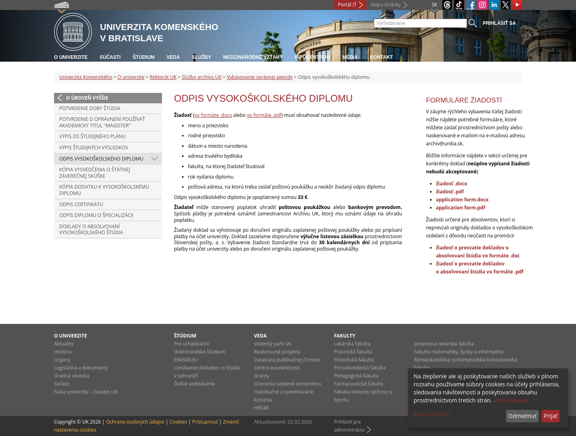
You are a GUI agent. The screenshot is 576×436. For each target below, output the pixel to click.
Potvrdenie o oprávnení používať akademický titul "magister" (102, 122)
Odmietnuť (522, 416)
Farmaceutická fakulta (358, 383)
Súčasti (110, 57)
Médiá (350, 57)
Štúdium (144, 57)
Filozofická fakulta (354, 359)
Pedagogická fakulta (356, 375)
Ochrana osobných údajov (135, 421)
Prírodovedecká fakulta (360, 367)
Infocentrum (312, 57)
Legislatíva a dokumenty (81, 367)
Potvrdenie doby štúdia (89, 108)
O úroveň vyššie (87, 97)
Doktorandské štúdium (199, 351)
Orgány (62, 359)
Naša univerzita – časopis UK (86, 391)
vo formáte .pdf (264, 115)
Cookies (178, 421)
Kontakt (381, 57)
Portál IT (347, 4)
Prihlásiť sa (499, 23)
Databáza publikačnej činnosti (287, 359)
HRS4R (261, 407)
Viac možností (432, 414)
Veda (173, 57)
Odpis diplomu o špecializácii (96, 215)
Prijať (550, 416)
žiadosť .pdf (450, 191)
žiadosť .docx (451, 183)
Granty (261, 375)
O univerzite (71, 57)
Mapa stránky (385, 4)
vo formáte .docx (213, 115)
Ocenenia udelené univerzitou (287, 383)
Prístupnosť (205, 421)
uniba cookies (511, 400)
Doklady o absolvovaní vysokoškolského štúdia (91, 229)
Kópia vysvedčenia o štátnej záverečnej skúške (94, 172)
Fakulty (344, 335)
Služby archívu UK (201, 77)
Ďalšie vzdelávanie (194, 383)
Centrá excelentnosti (277, 367)
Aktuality (64, 343)
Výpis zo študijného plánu (92, 136)
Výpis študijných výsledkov (93, 147)
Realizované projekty (277, 351)
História (63, 351)
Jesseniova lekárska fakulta (444, 343)
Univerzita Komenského (85, 77)
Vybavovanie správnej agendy (260, 77)
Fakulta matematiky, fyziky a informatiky (459, 351)
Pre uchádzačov (191, 343)
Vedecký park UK (273, 343)
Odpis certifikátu (81, 204)
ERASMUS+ (186, 359)
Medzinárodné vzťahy (253, 57)
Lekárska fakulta (352, 343)
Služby (201, 57)
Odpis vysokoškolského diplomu (101, 158)
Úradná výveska (71, 375)
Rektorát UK (163, 77)
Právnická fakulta (353, 351)
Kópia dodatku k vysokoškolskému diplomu (104, 190)
